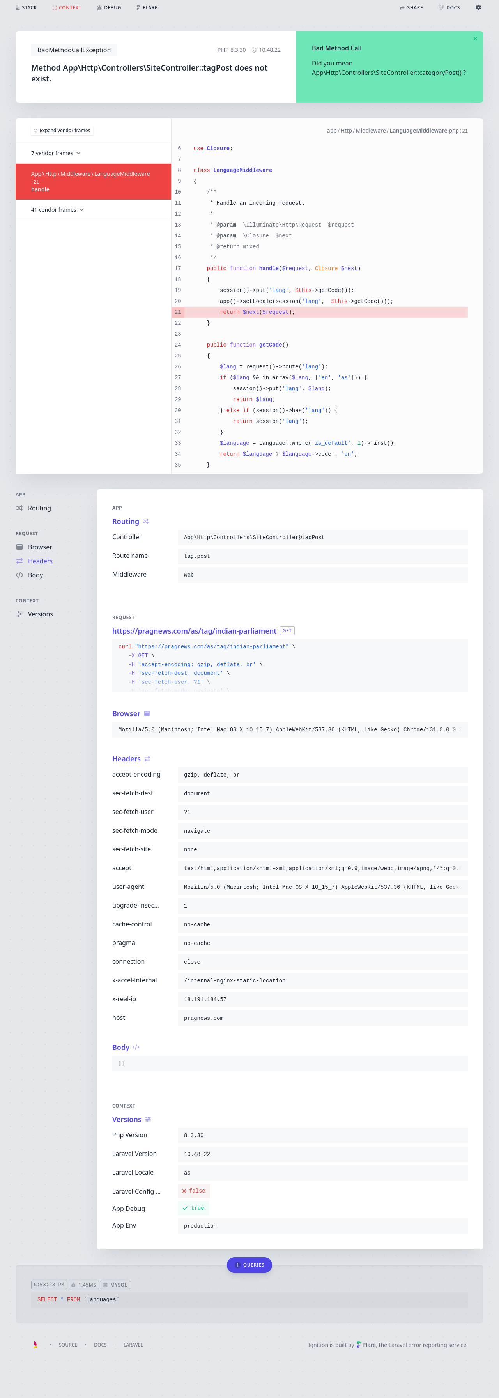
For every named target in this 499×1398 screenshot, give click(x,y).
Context (27, 600)
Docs (100, 1344)
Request (27, 533)
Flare (366, 1344)
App (20, 494)
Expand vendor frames (62, 130)
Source (68, 1344)
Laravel (133, 1344)
